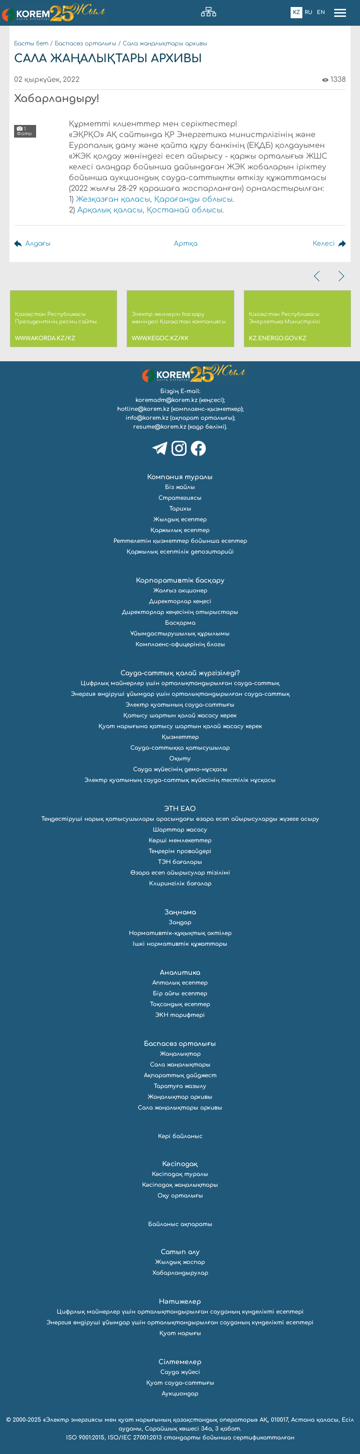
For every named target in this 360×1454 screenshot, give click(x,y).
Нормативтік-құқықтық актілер (180, 933)
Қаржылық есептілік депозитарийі (180, 551)
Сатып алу (180, 1252)
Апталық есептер (180, 982)
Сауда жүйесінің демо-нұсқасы (180, 769)
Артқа (185, 243)
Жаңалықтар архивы (180, 1097)
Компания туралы (180, 477)
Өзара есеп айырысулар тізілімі (180, 872)
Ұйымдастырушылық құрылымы (180, 633)
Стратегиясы (180, 498)
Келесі (324, 243)
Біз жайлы (180, 487)
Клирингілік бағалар (180, 883)
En (321, 12)
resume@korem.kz (159, 427)
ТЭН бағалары (180, 862)
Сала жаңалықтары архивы (165, 43)
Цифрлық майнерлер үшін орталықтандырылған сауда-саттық (180, 683)
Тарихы (180, 508)
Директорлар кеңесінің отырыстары (180, 612)
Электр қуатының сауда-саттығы (180, 704)
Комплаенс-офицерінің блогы (180, 644)
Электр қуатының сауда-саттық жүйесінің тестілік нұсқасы (180, 780)
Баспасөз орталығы (85, 43)
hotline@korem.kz (143, 409)
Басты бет (31, 43)
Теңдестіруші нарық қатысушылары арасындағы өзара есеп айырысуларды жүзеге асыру (180, 819)
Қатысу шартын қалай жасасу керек (180, 715)
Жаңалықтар (180, 1054)
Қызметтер (180, 737)
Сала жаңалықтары (180, 1064)
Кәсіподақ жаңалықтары (180, 1185)
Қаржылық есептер (180, 530)
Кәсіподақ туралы (180, 1174)
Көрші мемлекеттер (180, 840)
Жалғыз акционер (180, 590)
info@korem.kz (147, 418)
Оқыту (180, 758)
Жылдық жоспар (180, 1262)
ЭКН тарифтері (180, 1015)
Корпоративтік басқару (180, 580)
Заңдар (180, 922)
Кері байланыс (180, 1136)
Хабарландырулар (180, 1273)
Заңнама (180, 912)
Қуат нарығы (180, 1333)
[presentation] (317, 276)
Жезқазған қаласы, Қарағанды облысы (154, 199)
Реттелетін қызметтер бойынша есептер (180, 541)
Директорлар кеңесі (180, 601)
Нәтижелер (180, 1301)
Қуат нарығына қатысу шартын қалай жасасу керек (180, 726)
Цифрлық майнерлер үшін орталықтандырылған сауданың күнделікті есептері (180, 1311)
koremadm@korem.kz (166, 400)
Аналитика (180, 972)
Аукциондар (180, 1393)
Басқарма (180, 623)
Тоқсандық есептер (180, 1004)
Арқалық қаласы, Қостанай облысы (149, 210)
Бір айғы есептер (180, 993)
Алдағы (38, 243)
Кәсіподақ (180, 1164)
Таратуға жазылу (180, 1086)
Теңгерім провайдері (180, 851)
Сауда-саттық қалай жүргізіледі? (180, 673)
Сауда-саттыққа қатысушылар (180, 748)
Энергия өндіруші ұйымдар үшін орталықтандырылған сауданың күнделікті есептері (180, 1322)
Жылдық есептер (180, 519)
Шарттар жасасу (180, 829)
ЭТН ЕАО (180, 808)
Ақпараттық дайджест (180, 1075)
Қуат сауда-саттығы (180, 1383)
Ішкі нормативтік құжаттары (180, 944)
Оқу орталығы (180, 1195)
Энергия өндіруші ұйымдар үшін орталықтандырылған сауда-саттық (180, 694)
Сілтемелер (180, 1362)
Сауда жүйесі (180, 1372)
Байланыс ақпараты (180, 1224)
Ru (308, 12)
